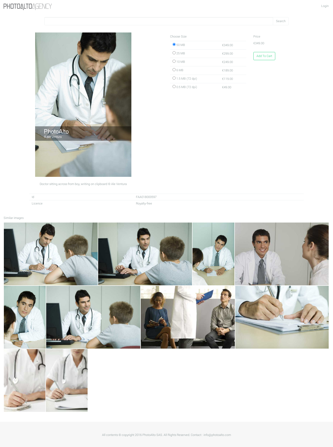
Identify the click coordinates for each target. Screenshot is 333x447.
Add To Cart (264, 56)
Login (325, 6)
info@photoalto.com (217, 435)
